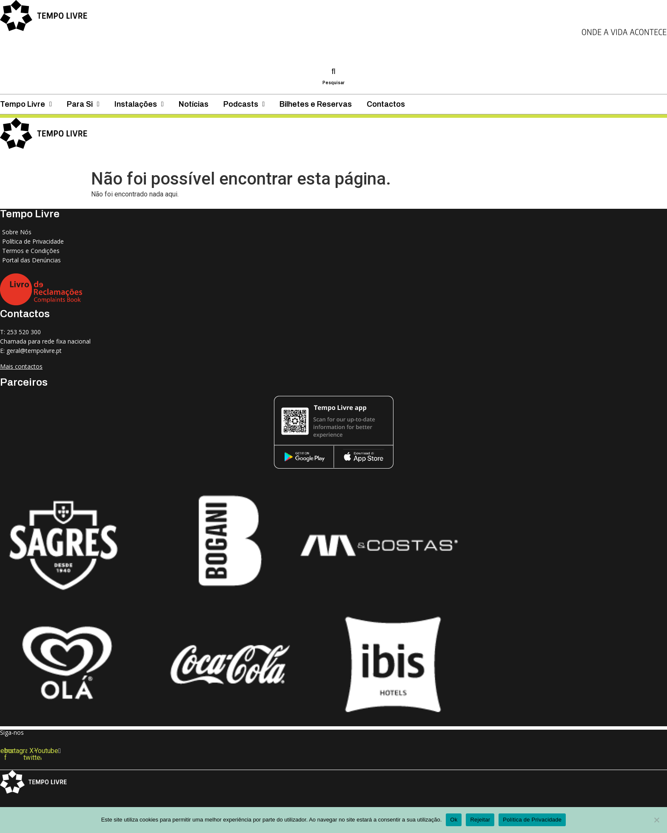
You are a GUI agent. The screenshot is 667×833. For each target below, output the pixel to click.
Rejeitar (480, 819)
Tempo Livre (108, 159)
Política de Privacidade (532, 819)
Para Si (177, 159)
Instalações (246, 159)
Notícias (317, 159)
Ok (453, 819)
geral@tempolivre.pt (34, 351)
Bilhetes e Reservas (471, 159)
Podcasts (384, 159)
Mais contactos (21, 366)
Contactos (561, 159)
